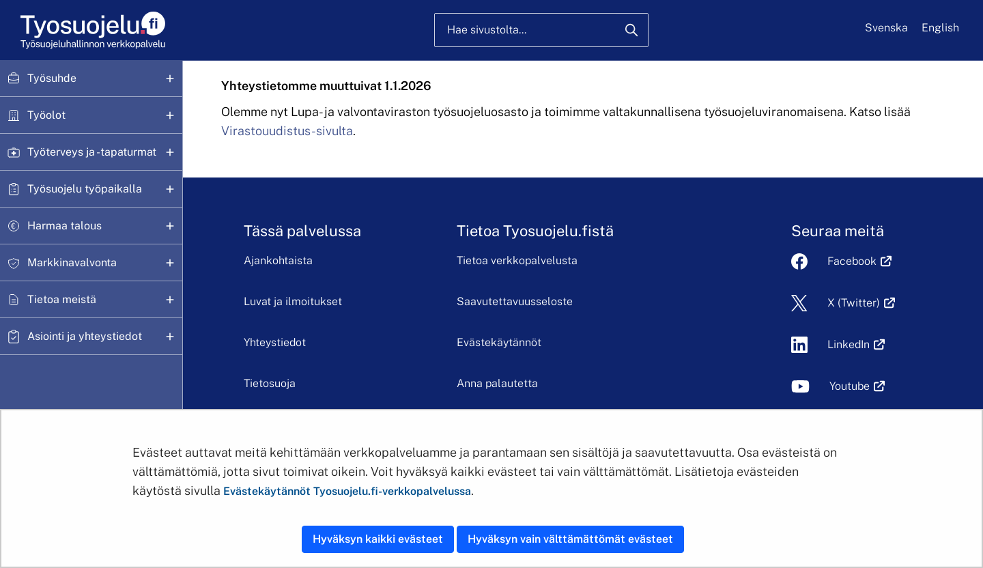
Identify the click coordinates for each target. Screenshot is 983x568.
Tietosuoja (270, 383)
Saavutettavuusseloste (515, 301)
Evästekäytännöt (499, 342)
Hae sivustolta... (486, 29)
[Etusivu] (91, 30)
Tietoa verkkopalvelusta (517, 260)
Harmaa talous (64, 225)
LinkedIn (848, 344)
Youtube (849, 386)
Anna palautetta (497, 383)
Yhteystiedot (275, 342)
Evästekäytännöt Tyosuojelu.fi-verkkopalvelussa (347, 491)
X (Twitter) (853, 302)
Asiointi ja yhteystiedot (84, 336)
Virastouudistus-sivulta (287, 131)
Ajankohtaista (278, 260)
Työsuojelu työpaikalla (84, 188)
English (940, 27)
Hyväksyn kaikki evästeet (378, 538)
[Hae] (631, 30)
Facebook (852, 261)
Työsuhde (51, 78)
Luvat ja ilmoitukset (293, 301)
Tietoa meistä (61, 299)
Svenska (886, 27)
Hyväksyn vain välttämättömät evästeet (570, 538)
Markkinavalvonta (72, 262)
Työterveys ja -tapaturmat (91, 151)
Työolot (46, 115)
